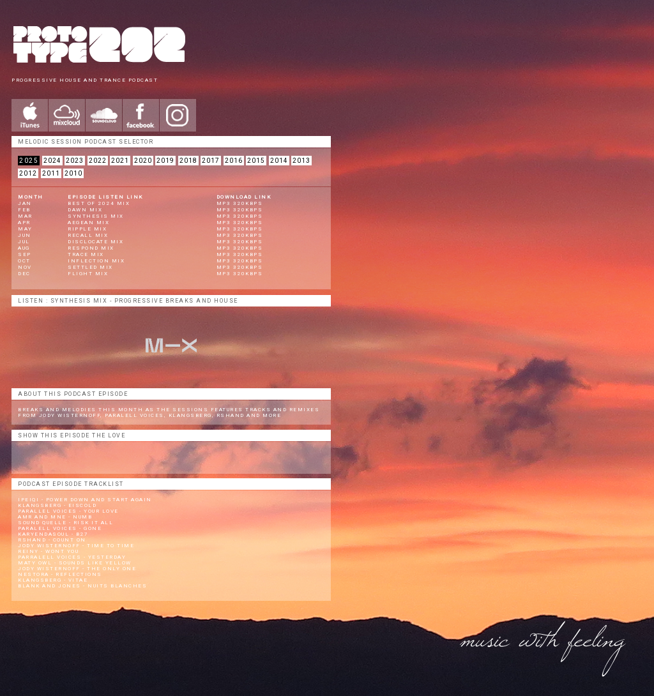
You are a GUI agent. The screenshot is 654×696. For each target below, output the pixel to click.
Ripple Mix (87, 229)
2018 (188, 160)
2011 (51, 173)
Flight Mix (88, 273)
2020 (143, 160)
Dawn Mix (85, 210)
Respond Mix (91, 248)
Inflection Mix (96, 261)
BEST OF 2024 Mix (99, 203)
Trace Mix (86, 254)
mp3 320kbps (240, 203)
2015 (256, 160)
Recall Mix (88, 235)
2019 (165, 160)
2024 (52, 160)
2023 (75, 160)
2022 (98, 160)
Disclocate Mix (95, 242)
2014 (279, 160)
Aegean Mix (88, 222)
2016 (234, 160)
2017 (211, 160)
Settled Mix (90, 267)
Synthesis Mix (96, 216)
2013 (301, 160)
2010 (73, 173)
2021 (120, 160)
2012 (28, 173)
